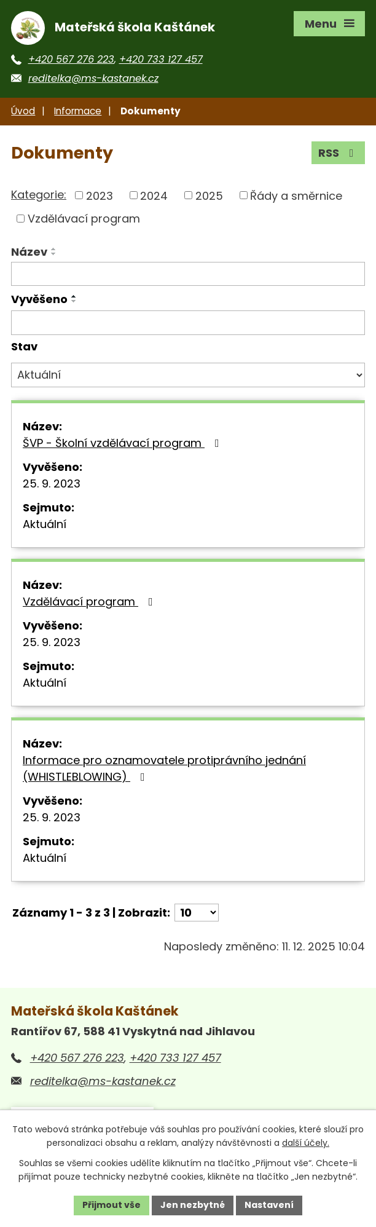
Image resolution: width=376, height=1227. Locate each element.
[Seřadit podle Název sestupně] (54, 253)
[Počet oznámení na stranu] (196, 912)
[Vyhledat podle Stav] (188, 375)
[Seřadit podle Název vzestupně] (54, 249)
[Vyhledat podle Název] (188, 274)
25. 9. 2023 (51, 483)
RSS (338, 152)
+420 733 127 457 (161, 59)
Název (29, 251)
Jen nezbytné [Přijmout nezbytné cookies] (192, 1205)
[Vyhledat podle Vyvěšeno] (188, 322)
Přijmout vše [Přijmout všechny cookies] (111, 1205)
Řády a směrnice (296, 195)
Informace (77, 111)
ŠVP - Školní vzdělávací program (123, 443)
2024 (154, 195)
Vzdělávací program (84, 218)
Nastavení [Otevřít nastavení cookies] (269, 1205)
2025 (209, 195)
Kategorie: (38, 194)
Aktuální (44, 524)
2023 (99, 195)
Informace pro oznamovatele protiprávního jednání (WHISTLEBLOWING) (164, 768)
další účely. (305, 1143)
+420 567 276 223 (71, 59)
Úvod (23, 111)
